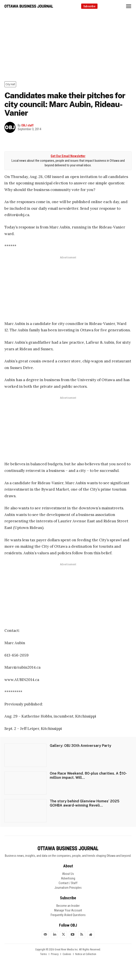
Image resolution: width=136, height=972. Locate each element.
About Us (68, 874)
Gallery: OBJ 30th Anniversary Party (80, 746)
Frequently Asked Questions (68, 915)
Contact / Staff (68, 883)
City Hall (10, 84)
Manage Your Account (68, 910)
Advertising (68, 878)
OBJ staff (27, 125)
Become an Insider (68, 905)
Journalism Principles (68, 887)
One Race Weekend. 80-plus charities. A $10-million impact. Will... (88, 775)
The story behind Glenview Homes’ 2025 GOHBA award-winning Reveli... (84, 803)
